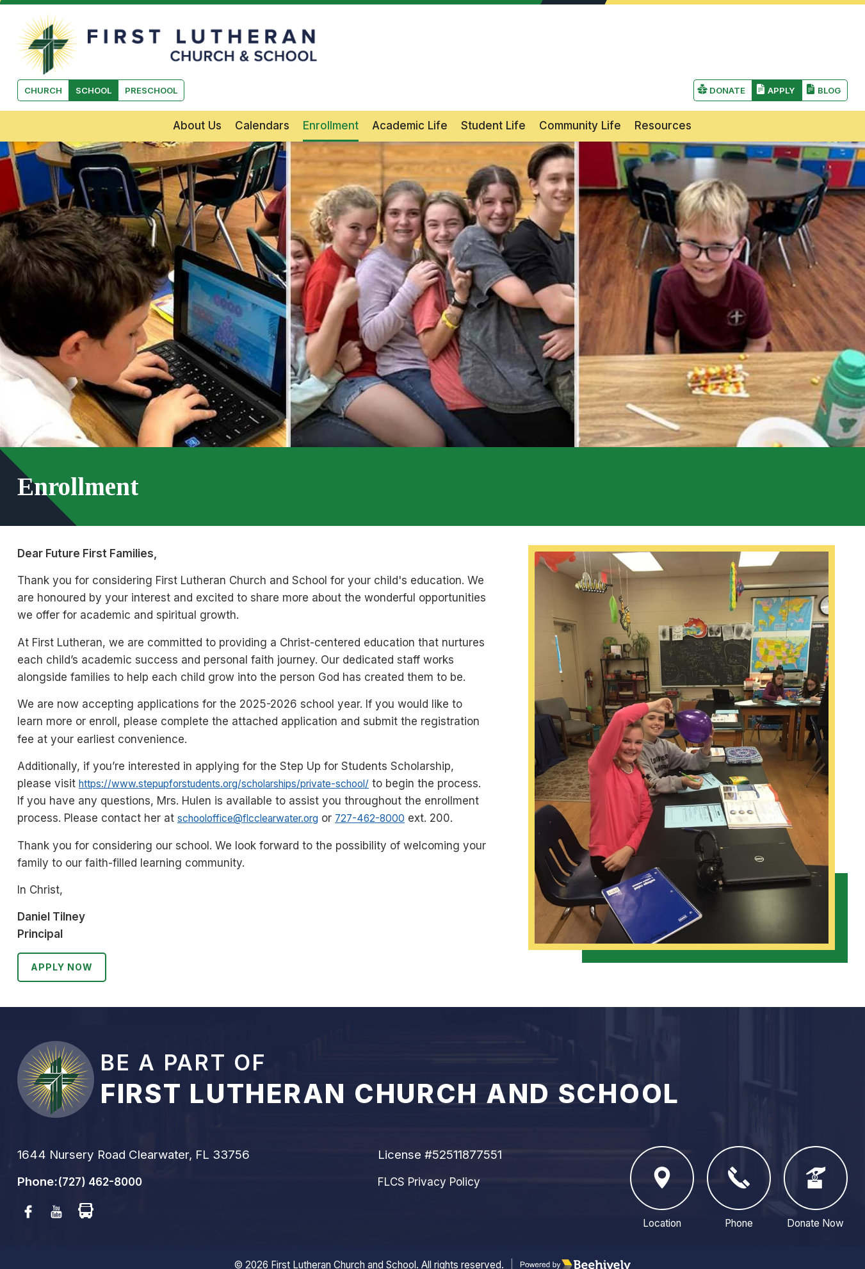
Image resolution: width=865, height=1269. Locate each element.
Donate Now (816, 1171)
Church (45, 40)
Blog (827, 40)
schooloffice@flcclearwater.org (315, 782)
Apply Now (64, 950)
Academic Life (410, 90)
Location (662, 1171)
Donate (721, 40)
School (99, 40)
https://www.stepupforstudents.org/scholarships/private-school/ (243, 748)
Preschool (163, 40)
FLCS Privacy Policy (434, 1164)
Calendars (262, 90)
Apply (777, 40)
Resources (663, 90)
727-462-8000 (450, 782)
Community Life (580, 90)
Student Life (493, 90)
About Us (197, 90)
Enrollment (331, 90)
